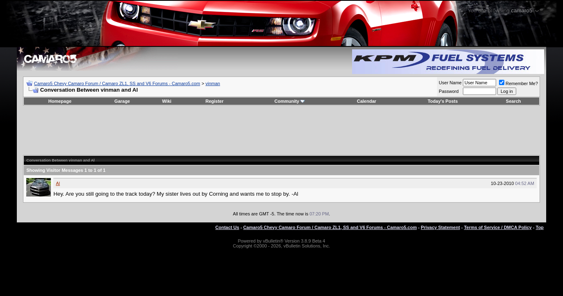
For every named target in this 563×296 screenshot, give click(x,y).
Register (215, 101)
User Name (450, 82)
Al (58, 183)
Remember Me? (518, 83)
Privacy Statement (440, 227)
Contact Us (227, 227)
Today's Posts (443, 101)
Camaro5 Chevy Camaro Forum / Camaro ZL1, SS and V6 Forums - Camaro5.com (117, 83)
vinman (213, 83)
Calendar (366, 101)
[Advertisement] (281, 130)
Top (539, 227)
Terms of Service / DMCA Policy (498, 227)
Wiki (167, 101)
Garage (122, 101)
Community (290, 101)
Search (513, 101)
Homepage (59, 101)
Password (448, 91)
